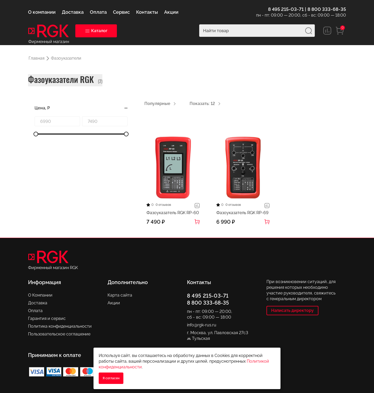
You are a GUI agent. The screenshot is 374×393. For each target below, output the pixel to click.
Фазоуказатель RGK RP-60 (172, 212)
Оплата (35, 310)
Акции (114, 302)
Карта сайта (120, 295)
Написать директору (292, 310)
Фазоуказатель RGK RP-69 (242, 212)
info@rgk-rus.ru (201, 324)
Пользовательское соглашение (59, 334)
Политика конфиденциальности (60, 326)
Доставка (37, 302)
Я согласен (111, 378)
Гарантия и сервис (47, 318)
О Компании (40, 295)
